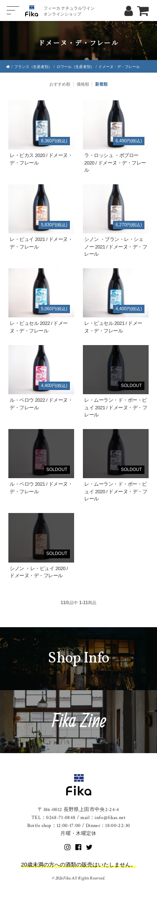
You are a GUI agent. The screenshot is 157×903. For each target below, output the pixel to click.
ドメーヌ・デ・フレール (119, 67)
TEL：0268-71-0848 (53, 817)
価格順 (83, 84)
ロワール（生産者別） (75, 67)
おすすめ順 (59, 84)
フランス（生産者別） (33, 67)
